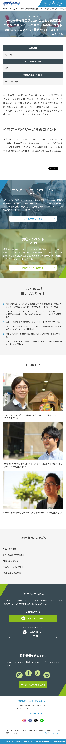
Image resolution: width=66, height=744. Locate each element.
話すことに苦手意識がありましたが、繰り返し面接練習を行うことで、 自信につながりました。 (34, 327)
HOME (5, 9)
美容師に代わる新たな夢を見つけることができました (33, 321)
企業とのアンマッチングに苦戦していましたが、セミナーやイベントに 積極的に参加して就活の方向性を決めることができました (33, 314)
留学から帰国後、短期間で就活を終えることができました (33, 335)
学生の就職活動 (9, 548)
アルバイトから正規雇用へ (14, 567)
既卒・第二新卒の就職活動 (30, 9)
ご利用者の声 (14, 9)
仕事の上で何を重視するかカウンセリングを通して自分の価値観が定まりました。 (34, 342)
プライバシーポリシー (52, 733)
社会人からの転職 (10, 560)
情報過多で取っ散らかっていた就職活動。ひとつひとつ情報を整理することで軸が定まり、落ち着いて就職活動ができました (34, 305)
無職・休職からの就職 (12, 573)
